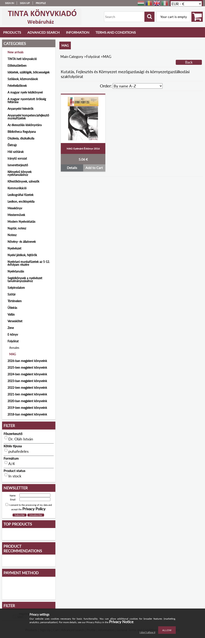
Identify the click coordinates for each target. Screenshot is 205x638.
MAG (12, 354)
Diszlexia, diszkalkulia (21, 138)
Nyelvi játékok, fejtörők (22, 255)
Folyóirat (93, 56)
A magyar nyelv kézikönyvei (25, 92)
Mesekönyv (15, 208)
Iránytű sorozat (17, 158)
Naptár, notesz (17, 228)
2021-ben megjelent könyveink (27, 394)
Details (72, 168)
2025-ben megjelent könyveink (27, 367)
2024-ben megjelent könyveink (27, 374)
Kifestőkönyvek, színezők (23, 181)
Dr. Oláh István (20, 439)
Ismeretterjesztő (18, 165)
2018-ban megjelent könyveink (27, 414)
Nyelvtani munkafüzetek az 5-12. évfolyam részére (29, 263)
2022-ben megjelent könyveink (27, 387)
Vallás (11, 314)
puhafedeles (18, 451)
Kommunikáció (17, 188)
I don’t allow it (147, 632)
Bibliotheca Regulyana (22, 131)
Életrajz (12, 145)
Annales (14, 347)
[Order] (138, 86)
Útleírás (12, 307)
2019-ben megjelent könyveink (27, 407)
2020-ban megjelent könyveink (27, 401)
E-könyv (13, 334)
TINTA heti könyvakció (22, 59)
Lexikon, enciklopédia (21, 201)
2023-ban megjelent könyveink (27, 381)
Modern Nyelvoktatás (21, 221)
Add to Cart (94, 168)
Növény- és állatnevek (22, 241)
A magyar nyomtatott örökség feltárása (27, 100)
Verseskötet (15, 321)
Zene (11, 328)
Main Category (71, 56)
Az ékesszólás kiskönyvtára (25, 125)
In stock (14, 476)
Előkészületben (17, 65)
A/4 (11, 463)
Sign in (9, 3)
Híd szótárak (16, 151)
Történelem (15, 301)
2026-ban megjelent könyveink (27, 361)
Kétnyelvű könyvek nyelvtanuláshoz (20, 173)
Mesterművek (16, 215)
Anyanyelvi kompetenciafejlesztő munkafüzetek (28, 117)
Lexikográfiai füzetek (20, 195)
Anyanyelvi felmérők (20, 108)
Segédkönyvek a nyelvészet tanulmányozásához (25, 279)
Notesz (12, 235)
